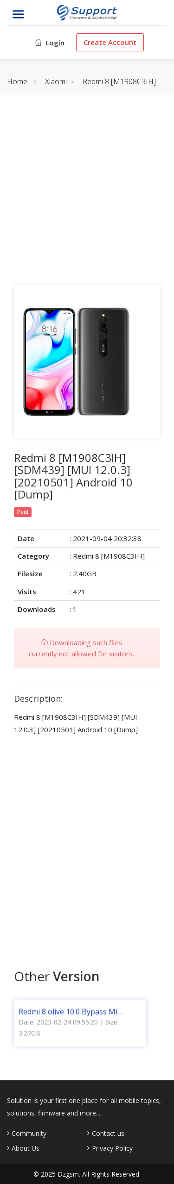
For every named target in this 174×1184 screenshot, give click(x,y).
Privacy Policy (112, 1148)
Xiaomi (56, 81)
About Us (25, 1148)
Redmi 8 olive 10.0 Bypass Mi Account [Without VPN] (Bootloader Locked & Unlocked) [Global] (74, 1014)
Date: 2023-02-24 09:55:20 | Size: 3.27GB (69, 1030)
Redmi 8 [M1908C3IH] (119, 81)
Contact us (108, 1133)
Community (29, 1133)
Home (17, 81)
